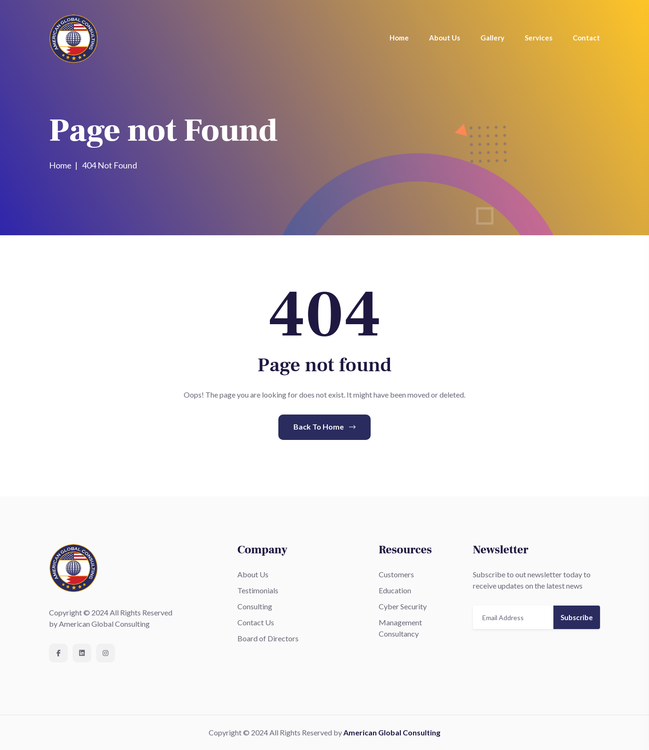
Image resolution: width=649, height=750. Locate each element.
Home (399, 37)
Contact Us (255, 622)
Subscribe (576, 617)
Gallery (492, 37)
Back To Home (324, 426)
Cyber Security (403, 606)
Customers (396, 574)
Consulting (254, 606)
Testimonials (257, 590)
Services (538, 37)
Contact (586, 37)
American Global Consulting (391, 732)
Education (395, 590)
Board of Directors (268, 638)
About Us (444, 37)
